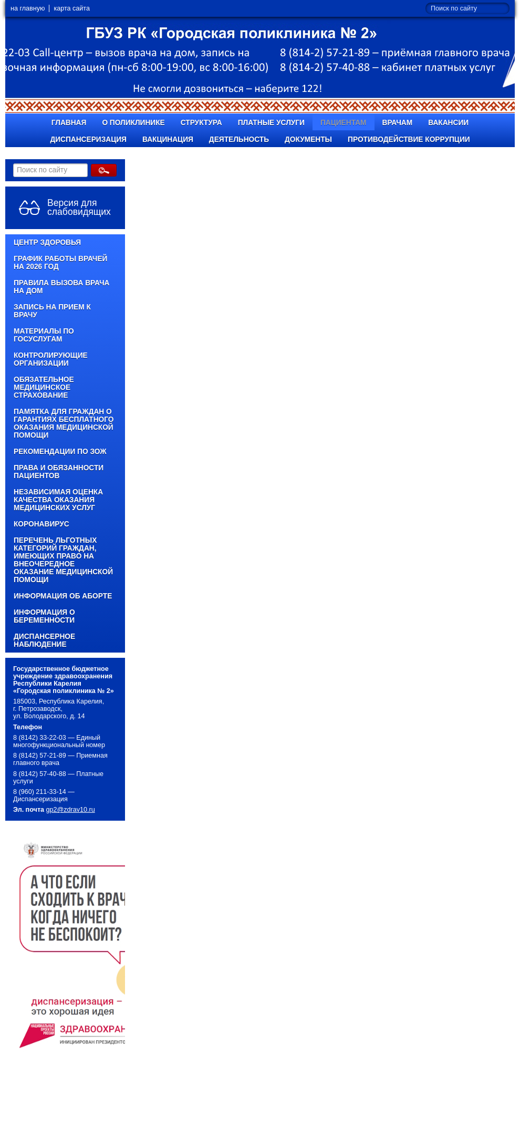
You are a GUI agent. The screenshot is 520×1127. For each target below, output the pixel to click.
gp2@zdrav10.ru (70, 809)
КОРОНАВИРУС (41, 524)
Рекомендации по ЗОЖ (60, 452)
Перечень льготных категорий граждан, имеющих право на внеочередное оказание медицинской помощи (63, 560)
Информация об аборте (63, 596)
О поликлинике (133, 123)
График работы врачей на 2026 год (60, 263)
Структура (201, 123)
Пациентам (343, 123)
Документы (308, 139)
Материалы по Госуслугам (44, 335)
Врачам (397, 123)
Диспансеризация (88, 139)
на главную (28, 8)
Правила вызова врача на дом (61, 287)
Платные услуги (271, 123)
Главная (69, 123)
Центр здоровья (47, 242)
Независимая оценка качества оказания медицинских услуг (58, 500)
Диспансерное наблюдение (44, 640)
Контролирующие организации (51, 359)
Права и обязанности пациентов (58, 472)
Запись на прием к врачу (52, 311)
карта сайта (72, 8)
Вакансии (448, 123)
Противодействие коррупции (409, 139)
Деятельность (239, 139)
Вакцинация (167, 139)
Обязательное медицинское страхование (44, 387)
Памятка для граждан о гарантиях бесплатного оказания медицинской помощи (64, 423)
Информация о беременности (44, 616)
